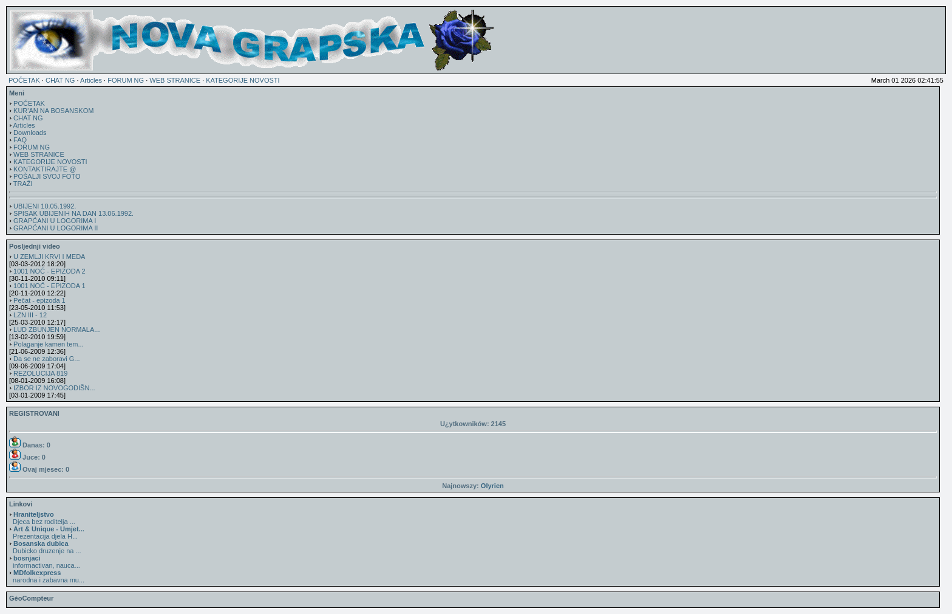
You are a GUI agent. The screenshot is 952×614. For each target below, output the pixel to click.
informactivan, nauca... (44, 561)
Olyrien (492, 485)
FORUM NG (125, 80)
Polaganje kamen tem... (48, 344)
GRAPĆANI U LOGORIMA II (55, 228)
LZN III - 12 (30, 315)
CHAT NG (60, 80)
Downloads (29, 132)
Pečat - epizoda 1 (39, 300)
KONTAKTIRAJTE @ (44, 169)
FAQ (20, 139)
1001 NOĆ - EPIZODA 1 (49, 285)
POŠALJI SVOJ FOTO (46, 176)
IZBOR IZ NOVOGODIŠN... (54, 388)
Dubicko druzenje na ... (45, 547)
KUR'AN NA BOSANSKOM (53, 110)
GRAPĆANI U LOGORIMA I (54, 220)
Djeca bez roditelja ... (42, 518)
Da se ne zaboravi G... (46, 358)
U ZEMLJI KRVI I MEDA (49, 256)
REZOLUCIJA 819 (40, 373)
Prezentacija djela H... (46, 532)
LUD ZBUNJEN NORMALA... (56, 329)
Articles (91, 80)
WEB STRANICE (174, 80)
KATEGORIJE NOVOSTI (242, 80)
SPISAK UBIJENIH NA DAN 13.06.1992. (73, 213)
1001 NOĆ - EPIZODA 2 (49, 271)
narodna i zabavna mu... (46, 576)
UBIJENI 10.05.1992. (44, 206)
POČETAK (24, 80)
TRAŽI (23, 183)
